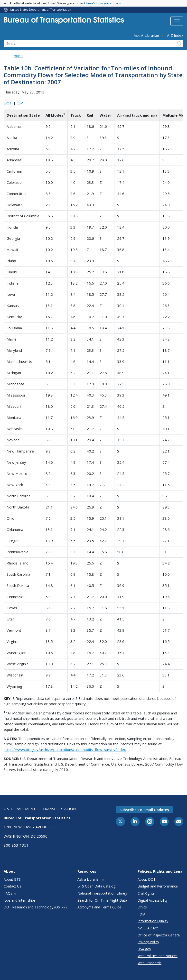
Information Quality (153, 921)
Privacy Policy (148, 942)
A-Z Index (175, 35)
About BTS (12, 879)
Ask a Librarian (91, 879)
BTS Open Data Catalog (96, 886)
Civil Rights (146, 893)
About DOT (147, 879)
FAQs (10, 893)
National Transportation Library (102, 893)
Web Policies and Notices (158, 955)
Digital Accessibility (153, 900)
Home (18, 55)
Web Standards (149, 963)
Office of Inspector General (159, 935)
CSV (20, 103)
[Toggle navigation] (176, 21)
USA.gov (144, 949)
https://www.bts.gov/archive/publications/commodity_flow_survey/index (65, 749)
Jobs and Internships (20, 900)
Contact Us (12, 886)
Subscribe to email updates (144, 809)
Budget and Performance (158, 886)
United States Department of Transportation (40, 10)
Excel (8, 103)
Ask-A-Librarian (148, 35)
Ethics (142, 907)
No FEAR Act (148, 928)
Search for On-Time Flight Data (102, 900)
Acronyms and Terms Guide (99, 907)
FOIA (141, 914)
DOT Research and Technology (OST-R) (35, 907)
